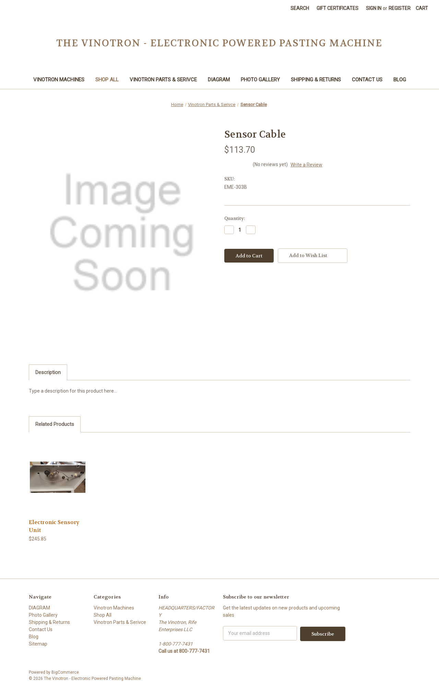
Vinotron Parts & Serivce (163, 80)
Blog (399, 80)
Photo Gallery (260, 80)
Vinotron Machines (58, 80)
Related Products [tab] (54, 424)
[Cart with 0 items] (422, 8)
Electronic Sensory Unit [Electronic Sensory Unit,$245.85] (54, 526)
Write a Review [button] (306, 164)
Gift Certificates (337, 8)
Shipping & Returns (316, 80)
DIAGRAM (219, 80)
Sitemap (38, 644)
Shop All (107, 80)
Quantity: (234, 218)
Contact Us (367, 80)
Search (299, 8)
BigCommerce (65, 672)
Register (400, 8)
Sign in (373, 8)
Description (48, 372)
